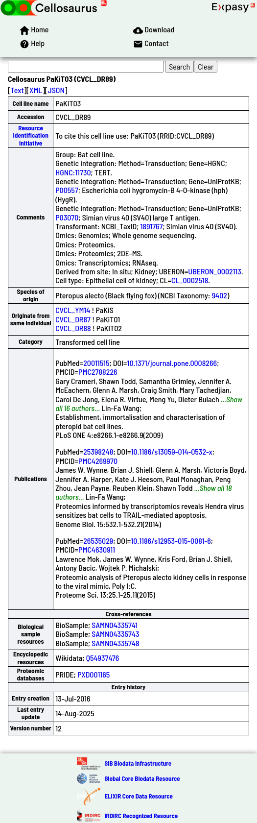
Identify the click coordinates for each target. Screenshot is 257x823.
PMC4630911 (96, 549)
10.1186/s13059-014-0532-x (171, 451)
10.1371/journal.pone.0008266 (172, 362)
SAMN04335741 (115, 624)
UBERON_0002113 (214, 271)
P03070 (66, 217)
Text (17, 90)
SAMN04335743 (115, 633)
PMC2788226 (97, 371)
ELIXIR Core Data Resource (138, 796)
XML (35, 90)
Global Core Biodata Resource (142, 778)
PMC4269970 (97, 460)
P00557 (66, 189)
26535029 (98, 540)
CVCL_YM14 (72, 310)
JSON (56, 90)
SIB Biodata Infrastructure (137, 763)
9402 (219, 295)
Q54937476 (102, 657)
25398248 (98, 451)
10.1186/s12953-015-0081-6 (171, 540)
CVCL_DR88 (73, 328)
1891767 (151, 226)
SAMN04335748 (115, 643)
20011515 (96, 362)
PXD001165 (93, 674)
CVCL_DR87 (73, 319)
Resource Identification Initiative (30, 135)
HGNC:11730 (73, 172)
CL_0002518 (189, 280)
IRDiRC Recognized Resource (141, 816)
